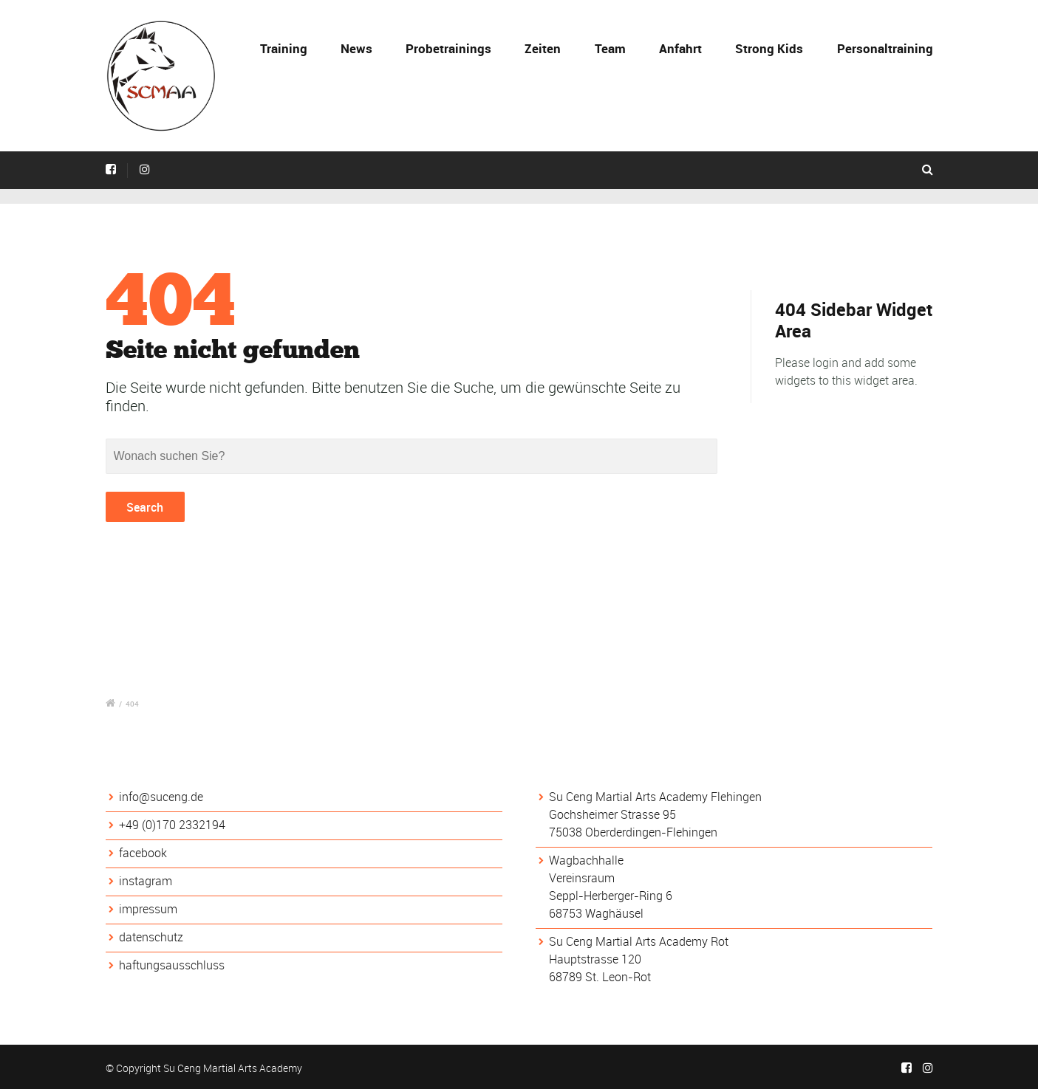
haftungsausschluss (172, 965)
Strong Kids (769, 48)
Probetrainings (448, 48)
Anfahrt (680, 48)
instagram (145, 881)
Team (610, 48)
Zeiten (543, 48)
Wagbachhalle (586, 860)
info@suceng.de (161, 797)
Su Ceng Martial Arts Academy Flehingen (655, 797)
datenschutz (151, 937)
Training (283, 48)
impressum (148, 909)
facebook (143, 853)
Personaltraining (885, 48)
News (356, 48)
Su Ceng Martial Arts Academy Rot (638, 941)
